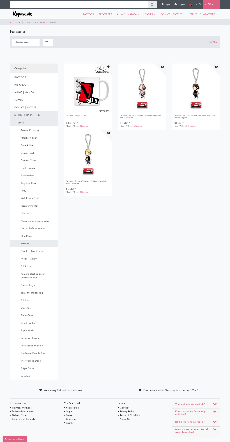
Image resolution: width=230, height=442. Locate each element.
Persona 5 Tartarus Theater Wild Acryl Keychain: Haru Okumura (141, 116)
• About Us (124, 419)
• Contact (123, 407)
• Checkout (70, 419)
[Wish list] (198, 4)
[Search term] (79, 4)
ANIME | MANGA (127, 14)
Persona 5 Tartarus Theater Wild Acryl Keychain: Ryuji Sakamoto (87, 182)
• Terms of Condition (129, 415)
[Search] (152, 4)
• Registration (71, 407)
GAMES (148, 14)
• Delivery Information (22, 411)
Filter (214, 42)
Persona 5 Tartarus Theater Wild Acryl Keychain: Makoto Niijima (194, 116)
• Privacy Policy (126, 411)
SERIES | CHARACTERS (202, 14)
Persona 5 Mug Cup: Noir (77, 115)
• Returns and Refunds (22, 419)
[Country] (190, 4)
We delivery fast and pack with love (63, 390)
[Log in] (166, 4)
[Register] (179, 4)
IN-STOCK (88, 14)
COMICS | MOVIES (171, 14)
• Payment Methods (21, 407)
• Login (68, 411)
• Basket (68, 415)
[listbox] (88, 88)
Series (42, 22)
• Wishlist (69, 422)
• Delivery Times (18, 415)
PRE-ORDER (105, 14)
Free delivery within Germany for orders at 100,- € (170, 390)
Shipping (84, 126)
